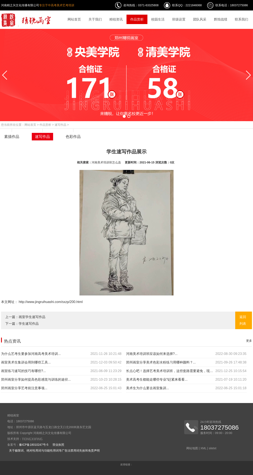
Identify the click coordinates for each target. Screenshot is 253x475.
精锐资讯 (116, 19)
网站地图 (192, 448)
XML (203, 448)
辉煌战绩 (220, 19)
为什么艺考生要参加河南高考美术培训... (61, 354)
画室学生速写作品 (32, 317)
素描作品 (11, 137)
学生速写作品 (29, 323)
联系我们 (241, 19)
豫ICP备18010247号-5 (33, 444)
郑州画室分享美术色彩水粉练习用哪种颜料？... (186, 362)
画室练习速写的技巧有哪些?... (61, 371)
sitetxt (212, 448)
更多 (249, 340)
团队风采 (199, 19)
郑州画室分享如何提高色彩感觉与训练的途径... (61, 379)
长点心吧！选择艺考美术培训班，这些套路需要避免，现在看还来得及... (186, 371)
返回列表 (242, 320)
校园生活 (158, 19)
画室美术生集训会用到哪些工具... (61, 362)
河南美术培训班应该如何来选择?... (186, 354)
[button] (124, 116)
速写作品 (60, 124)
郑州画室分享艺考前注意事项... (61, 388)
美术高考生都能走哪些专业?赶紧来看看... (186, 379)
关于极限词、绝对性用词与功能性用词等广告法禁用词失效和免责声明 (54, 450)
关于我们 (95, 19)
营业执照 (58, 444)
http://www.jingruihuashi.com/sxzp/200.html (50, 302)
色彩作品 (73, 137)
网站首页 (74, 19)
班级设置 (178, 19)
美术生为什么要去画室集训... (186, 388)
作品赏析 (137, 19)
